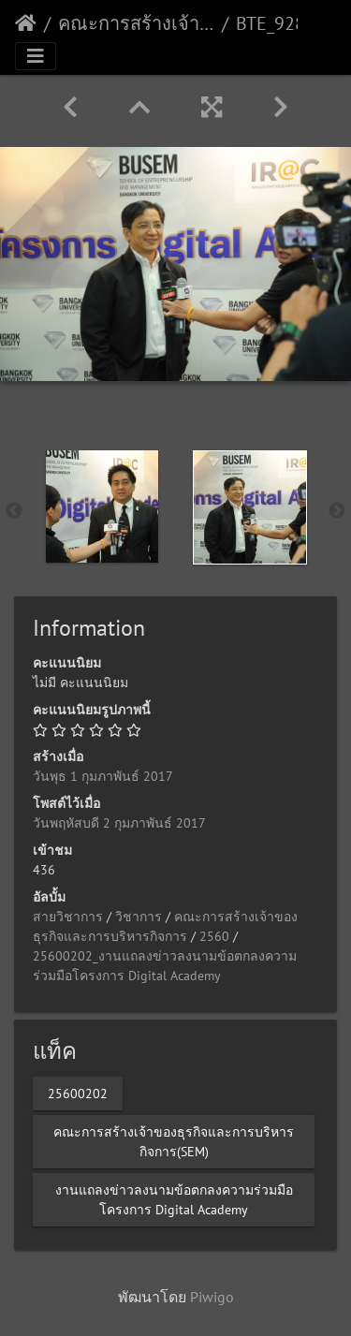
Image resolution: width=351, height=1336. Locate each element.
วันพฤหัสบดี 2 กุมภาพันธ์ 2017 (119, 823)
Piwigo (212, 1296)
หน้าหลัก (26, 23)
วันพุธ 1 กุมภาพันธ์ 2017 (103, 776)
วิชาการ (138, 916)
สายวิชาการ (68, 916)
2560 (214, 936)
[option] (102, 506)
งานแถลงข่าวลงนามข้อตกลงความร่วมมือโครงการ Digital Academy (174, 1199)
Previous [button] (14, 511)
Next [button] (337, 511)
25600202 (78, 1092)
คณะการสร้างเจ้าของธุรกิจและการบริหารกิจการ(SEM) (136, 23)
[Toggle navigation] (35, 56)
